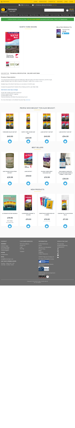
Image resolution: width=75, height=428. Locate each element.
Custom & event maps (56, 15)
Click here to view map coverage (9, 90)
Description (5, 73)
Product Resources (43, 254)
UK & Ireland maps (5, 15)
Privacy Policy (42, 249)
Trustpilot (22, 251)
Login (71, 1)
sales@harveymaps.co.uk (7, 259)
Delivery (59, 1)
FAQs (66, 1)
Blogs (40, 251)
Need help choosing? (24, 15)
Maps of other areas (35, 15)
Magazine (41, 252)
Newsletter (42, 1)
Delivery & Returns (33, 73)
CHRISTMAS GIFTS (14, 15)
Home (35, 1)
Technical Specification (18, 73)
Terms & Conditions (24, 244)
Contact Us (52, 1)
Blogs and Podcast (66, 15)
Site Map (22, 249)
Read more (64, 19)
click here (54, 5)
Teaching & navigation (45, 15)
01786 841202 (4, 255)
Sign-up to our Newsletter (45, 247)
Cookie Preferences (43, 244)
